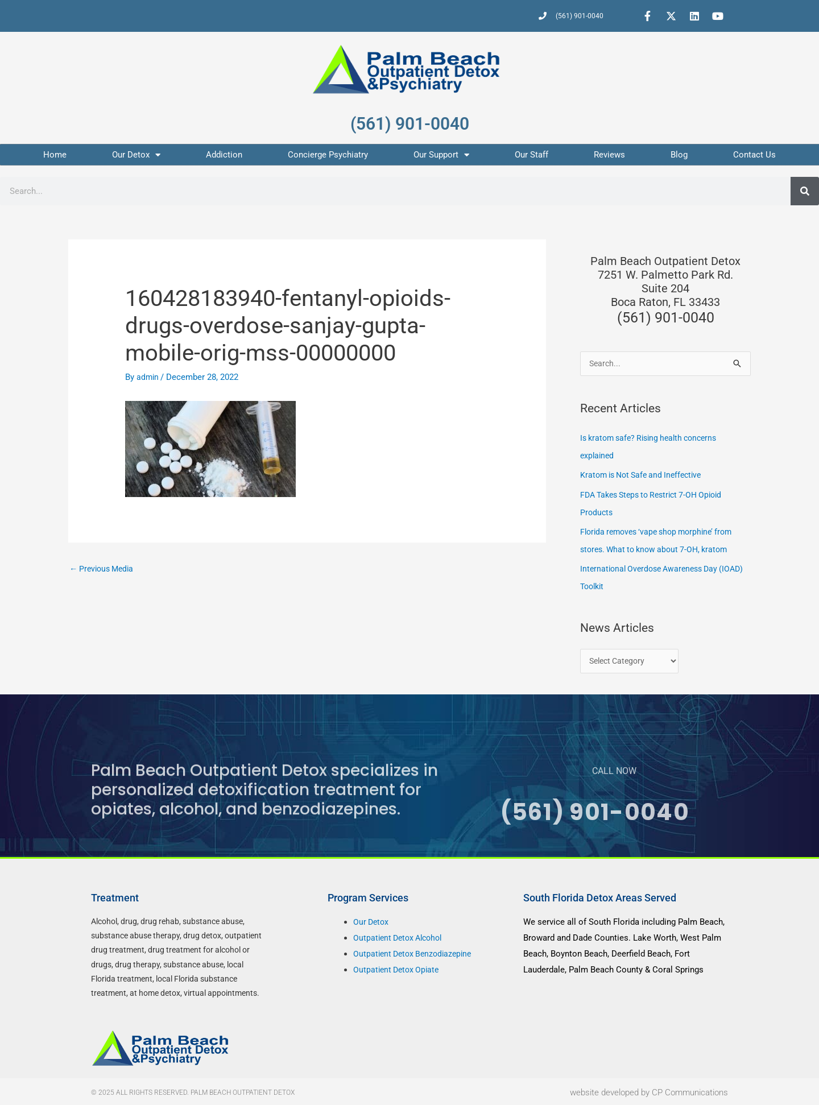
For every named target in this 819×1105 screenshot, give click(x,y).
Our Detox (136, 155)
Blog (679, 155)
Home (55, 155)
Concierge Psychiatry (328, 155)
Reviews (609, 155)
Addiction (224, 155)
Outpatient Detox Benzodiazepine (415, 952)
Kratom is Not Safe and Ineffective (645, 475)
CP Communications (690, 1091)
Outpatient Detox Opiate (398, 967)
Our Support (441, 155)
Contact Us (754, 155)
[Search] (805, 191)
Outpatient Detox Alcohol (401, 936)
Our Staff (531, 155)
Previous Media (104, 569)
